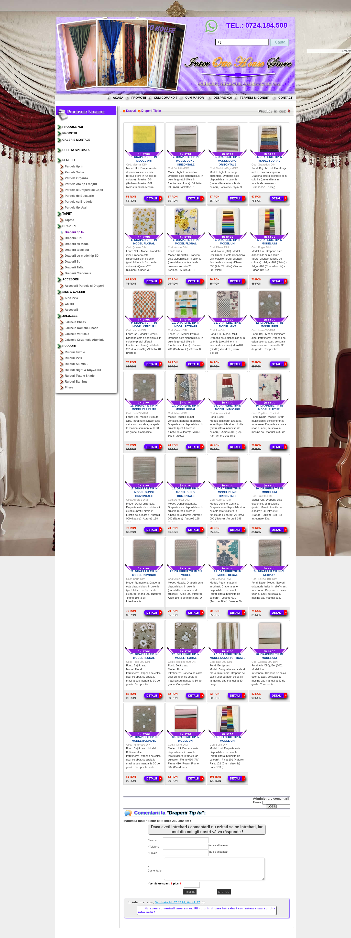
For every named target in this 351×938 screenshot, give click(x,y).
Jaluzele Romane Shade (81, 328)
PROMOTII (139, 97)
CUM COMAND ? (165, 97)
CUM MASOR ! (195, 97)
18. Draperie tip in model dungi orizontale (185, 492)
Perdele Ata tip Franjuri (81, 184)
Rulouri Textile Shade (80, 375)
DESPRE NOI (223, 97)
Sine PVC (71, 298)
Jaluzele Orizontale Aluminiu (85, 340)
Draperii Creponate (78, 273)
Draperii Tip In (151, 110)
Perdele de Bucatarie (79, 196)
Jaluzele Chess (75, 322)
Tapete (69, 220)
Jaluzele (69, 316)
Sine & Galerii (73, 292)
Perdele (69, 160)
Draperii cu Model (77, 244)
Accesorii (70, 279)
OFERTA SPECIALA (76, 150)
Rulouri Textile (75, 352)
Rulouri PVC (73, 358)
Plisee (69, 387)
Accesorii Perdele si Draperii (85, 285)
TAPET (67, 213)
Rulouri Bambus (76, 381)
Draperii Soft (73, 261)
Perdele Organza (76, 178)
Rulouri (69, 346)
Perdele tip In (74, 166)
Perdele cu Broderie (78, 201)
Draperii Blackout (77, 250)
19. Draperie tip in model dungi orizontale (227, 492)
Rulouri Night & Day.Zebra (83, 370)
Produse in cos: (272, 111)
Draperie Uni (73, 238)
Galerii (69, 304)
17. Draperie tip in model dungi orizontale (143, 492)
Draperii (69, 226)
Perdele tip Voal (76, 207)
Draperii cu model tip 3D (82, 255)
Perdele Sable (74, 172)
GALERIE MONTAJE (76, 140)
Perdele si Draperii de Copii (84, 190)
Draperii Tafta (74, 267)
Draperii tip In (74, 232)
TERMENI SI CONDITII (255, 97)
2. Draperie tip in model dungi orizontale (185, 160)
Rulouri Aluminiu (76, 364)
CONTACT (285, 97)
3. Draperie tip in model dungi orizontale (227, 160)
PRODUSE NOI (72, 127)
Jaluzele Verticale (77, 334)
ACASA (118, 97)
